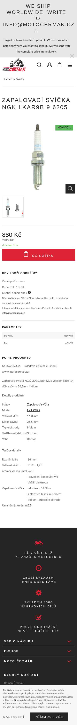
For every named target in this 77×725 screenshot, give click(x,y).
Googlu (18, 700)
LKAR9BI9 (33, 410)
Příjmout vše (49, 716)
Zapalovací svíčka (38, 404)
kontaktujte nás (21, 303)
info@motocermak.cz (13, 312)
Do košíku (38, 255)
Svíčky (20, 79)
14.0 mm (32, 416)
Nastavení (13, 716)
